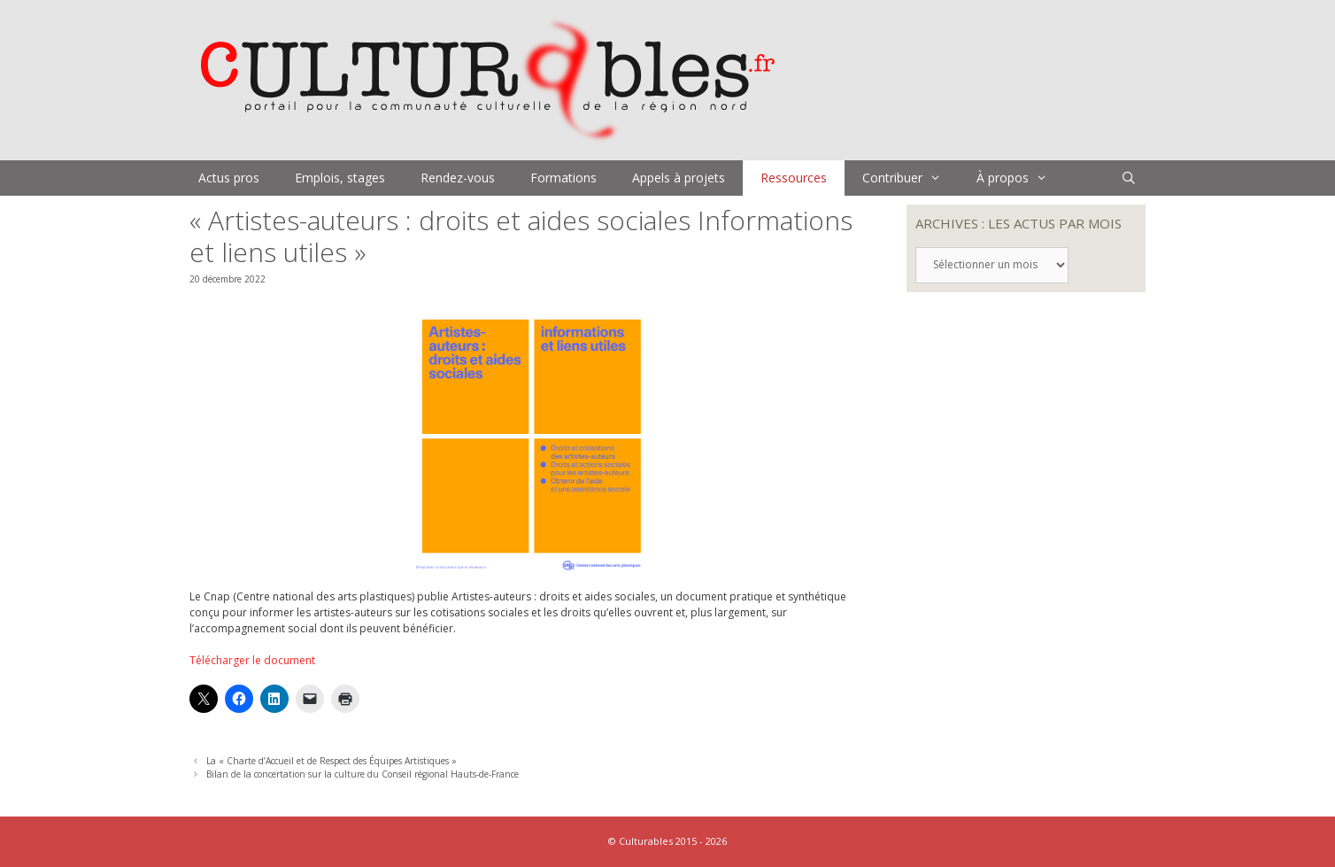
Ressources (793, 177)
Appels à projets (678, 177)
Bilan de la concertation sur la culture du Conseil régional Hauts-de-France (362, 774)
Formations (563, 177)
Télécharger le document (252, 660)
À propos (1020, 178)
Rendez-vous (458, 177)
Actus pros (228, 177)
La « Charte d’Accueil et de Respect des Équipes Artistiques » (331, 761)
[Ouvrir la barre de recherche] (1128, 178)
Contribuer (910, 178)
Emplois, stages (340, 177)
